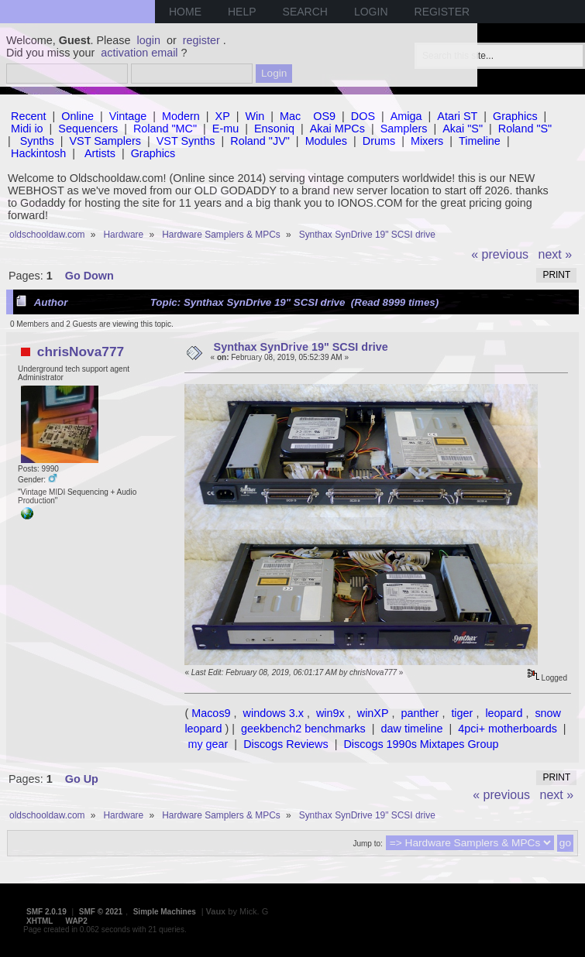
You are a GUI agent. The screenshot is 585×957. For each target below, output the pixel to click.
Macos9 (210, 713)
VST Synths (186, 141)
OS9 (324, 116)
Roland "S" (525, 128)
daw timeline (412, 728)
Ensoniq (274, 128)
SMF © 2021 (100, 911)
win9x (330, 713)
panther (420, 713)
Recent (28, 116)
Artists (99, 153)
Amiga (406, 116)
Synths (37, 141)
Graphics (515, 116)
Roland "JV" (260, 141)
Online (77, 116)
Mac (290, 116)
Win (255, 116)
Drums (379, 141)
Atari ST (457, 116)
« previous (499, 254)
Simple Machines (164, 911)
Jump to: (367, 843)
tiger (462, 713)
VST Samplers (106, 141)
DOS (363, 116)
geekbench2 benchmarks (303, 728)
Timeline (480, 141)
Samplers (404, 128)
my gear (208, 744)
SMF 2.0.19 (46, 911)
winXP (373, 713)
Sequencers (88, 128)
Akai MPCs (337, 128)
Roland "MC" (165, 128)
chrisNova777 (80, 351)
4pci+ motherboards (507, 728)
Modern (181, 116)
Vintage (128, 116)
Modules (326, 141)
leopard (503, 713)
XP (222, 116)
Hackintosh (38, 153)
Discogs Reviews (286, 744)
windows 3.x (273, 713)
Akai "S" (462, 128)
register (201, 40)
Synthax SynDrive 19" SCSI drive (301, 347)
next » (556, 254)
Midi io (27, 128)
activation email (139, 52)
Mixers (427, 141)
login (148, 40)
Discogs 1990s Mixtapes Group (420, 744)
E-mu (225, 128)
